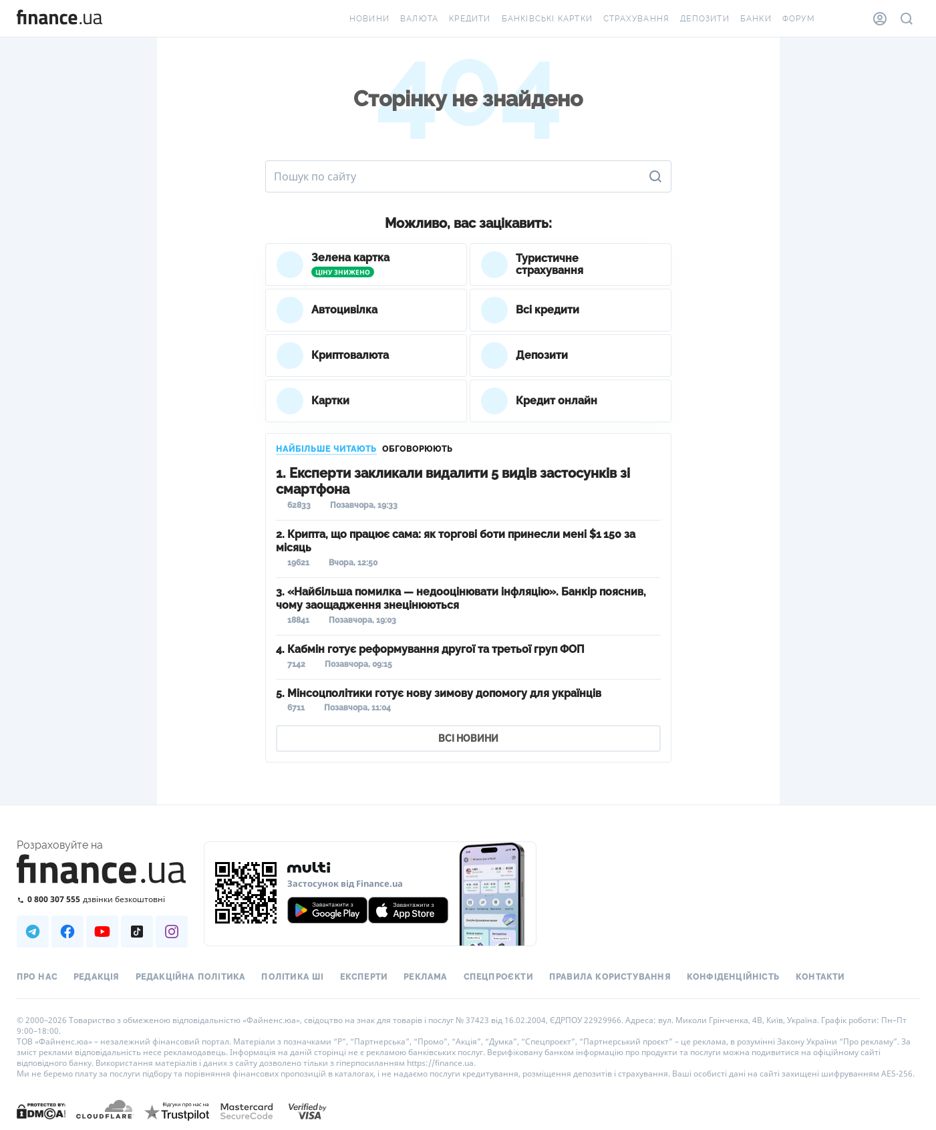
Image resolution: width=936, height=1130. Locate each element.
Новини (369, 18)
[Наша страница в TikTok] (137, 931)
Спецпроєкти (498, 977)
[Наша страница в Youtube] (102, 931)
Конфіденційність (733, 977)
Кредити (469, 18)
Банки (756, 18)
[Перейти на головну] (59, 18)
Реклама (425, 977)
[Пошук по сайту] (906, 18)
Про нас (37, 977)
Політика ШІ (292, 977)
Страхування (636, 18)
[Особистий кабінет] (880, 18)
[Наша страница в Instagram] (172, 931)
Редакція (96, 977)
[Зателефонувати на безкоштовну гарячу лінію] (102, 899)
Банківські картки (547, 18)
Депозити (705, 18)
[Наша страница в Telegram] (33, 931)
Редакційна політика (191, 977)
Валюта (419, 18)
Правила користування (610, 977)
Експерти (364, 977)
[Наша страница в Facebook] (67, 931)
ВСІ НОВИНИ (468, 738)
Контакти (820, 977)
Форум (798, 18)
